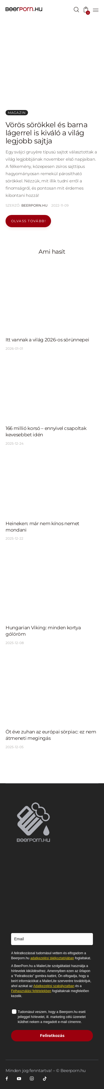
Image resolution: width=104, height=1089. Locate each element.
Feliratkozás (52, 1035)
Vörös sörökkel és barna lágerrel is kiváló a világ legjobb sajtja (46, 132)
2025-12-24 (15, 443)
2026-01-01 (14, 348)
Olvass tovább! (28, 221)
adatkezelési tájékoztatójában (52, 958)
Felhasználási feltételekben (31, 991)
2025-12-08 (15, 643)
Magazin (17, 113)
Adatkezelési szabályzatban (53, 986)
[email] (52, 939)
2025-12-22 (14, 538)
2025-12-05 (15, 747)
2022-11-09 (60, 205)
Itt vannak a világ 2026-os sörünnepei (47, 339)
